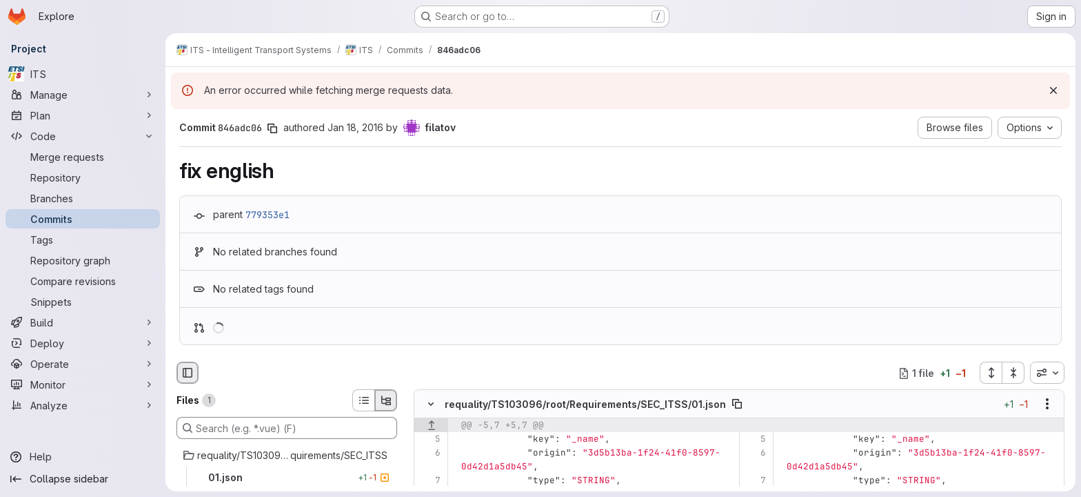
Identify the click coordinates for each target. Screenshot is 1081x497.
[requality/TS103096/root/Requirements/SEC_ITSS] (287, 456)
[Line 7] (429, 481)
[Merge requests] (83, 156)
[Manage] (83, 94)
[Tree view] (386, 400)
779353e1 (267, 214)
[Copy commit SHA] (272, 128)
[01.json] (287, 478)
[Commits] (83, 218)
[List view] (363, 400)
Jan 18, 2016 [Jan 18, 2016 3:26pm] (355, 127)
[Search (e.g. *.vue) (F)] (286, 428)
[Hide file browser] (187, 373)
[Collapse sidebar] (83, 479)
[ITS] (83, 74)
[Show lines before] (431, 426)
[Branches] (83, 198)
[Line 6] (429, 453)
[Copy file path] (737, 404)
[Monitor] (83, 384)
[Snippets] (83, 301)
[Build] (83, 322)
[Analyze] (83, 405)
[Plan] (83, 115)
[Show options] (1047, 404)
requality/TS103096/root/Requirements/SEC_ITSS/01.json (585, 404)
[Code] (83, 136)
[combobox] (1047, 373)
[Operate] (83, 363)
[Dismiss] (1053, 90)
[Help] (83, 457)
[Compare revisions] (83, 281)
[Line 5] (429, 440)
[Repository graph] (83, 260)
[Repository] (83, 177)
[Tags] (83, 239)
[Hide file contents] (431, 404)
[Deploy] (83, 343)
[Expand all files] (991, 373)
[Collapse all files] (1013, 373)
